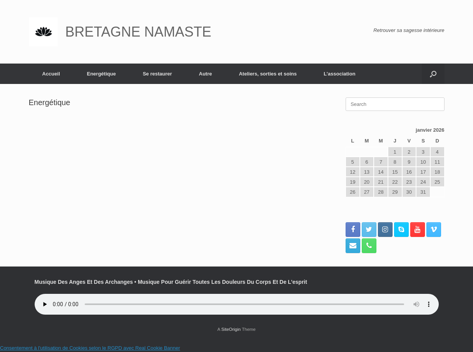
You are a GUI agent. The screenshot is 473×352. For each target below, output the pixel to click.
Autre (205, 74)
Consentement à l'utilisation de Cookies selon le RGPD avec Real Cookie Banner (90, 348)
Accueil (51, 74)
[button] (433, 74)
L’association (339, 74)
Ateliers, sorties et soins (268, 74)
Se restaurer (157, 74)
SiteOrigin (231, 329)
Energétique (101, 74)
